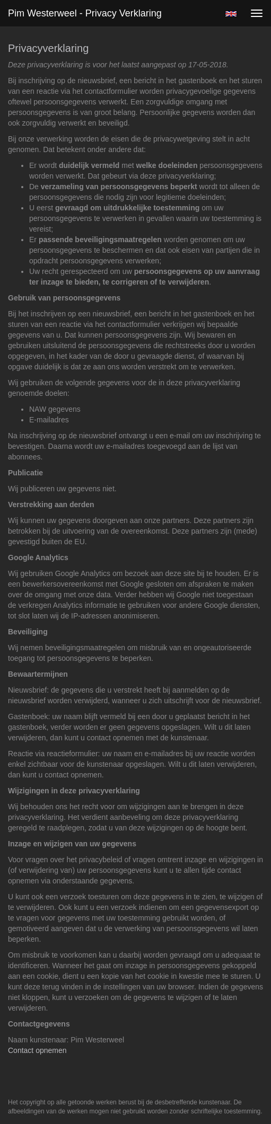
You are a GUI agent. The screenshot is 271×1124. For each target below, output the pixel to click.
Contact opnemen (37, 1050)
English (231, 14)
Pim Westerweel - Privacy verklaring (85, 13)
